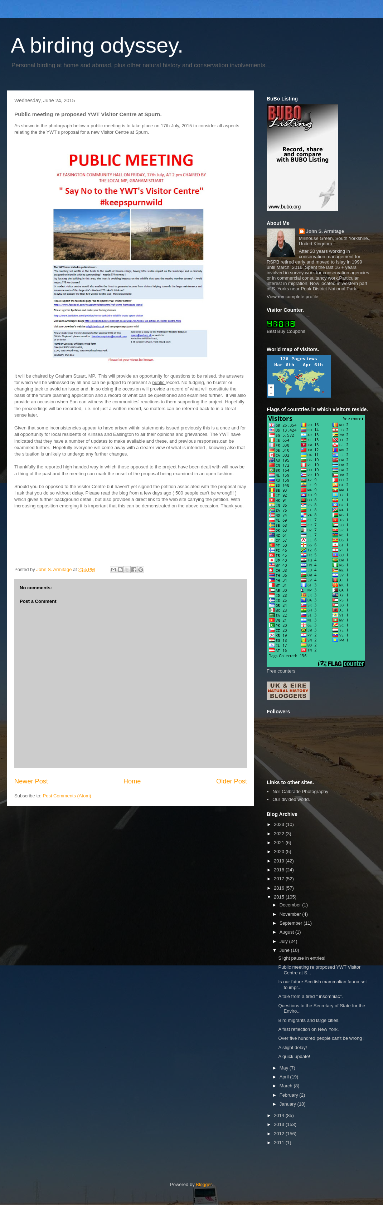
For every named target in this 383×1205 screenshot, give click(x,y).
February (290, 1095)
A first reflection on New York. (308, 1029)
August (287, 932)
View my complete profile (292, 296)
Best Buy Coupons (286, 331)
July (284, 941)
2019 (280, 861)
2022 (280, 833)
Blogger (204, 1184)
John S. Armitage (325, 231)
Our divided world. (291, 799)
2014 (280, 1115)
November (291, 914)
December (291, 905)
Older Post (231, 781)
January (288, 1104)
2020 (280, 851)
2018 (280, 869)
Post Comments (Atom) (67, 795)
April (285, 1076)
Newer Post (31, 781)
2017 (280, 878)
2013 (280, 1124)
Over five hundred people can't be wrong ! (321, 1038)
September (292, 923)
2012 (280, 1133)
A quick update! (294, 1056)
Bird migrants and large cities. (308, 1020)
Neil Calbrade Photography (300, 791)
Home (132, 781)
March (287, 1085)
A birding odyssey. (97, 45)
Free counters (281, 671)
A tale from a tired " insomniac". (310, 996)
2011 (280, 1142)
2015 (280, 897)
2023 (280, 824)
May (285, 1068)
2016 (280, 888)
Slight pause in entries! (301, 958)
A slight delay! (292, 1047)
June (285, 950)
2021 (280, 842)
